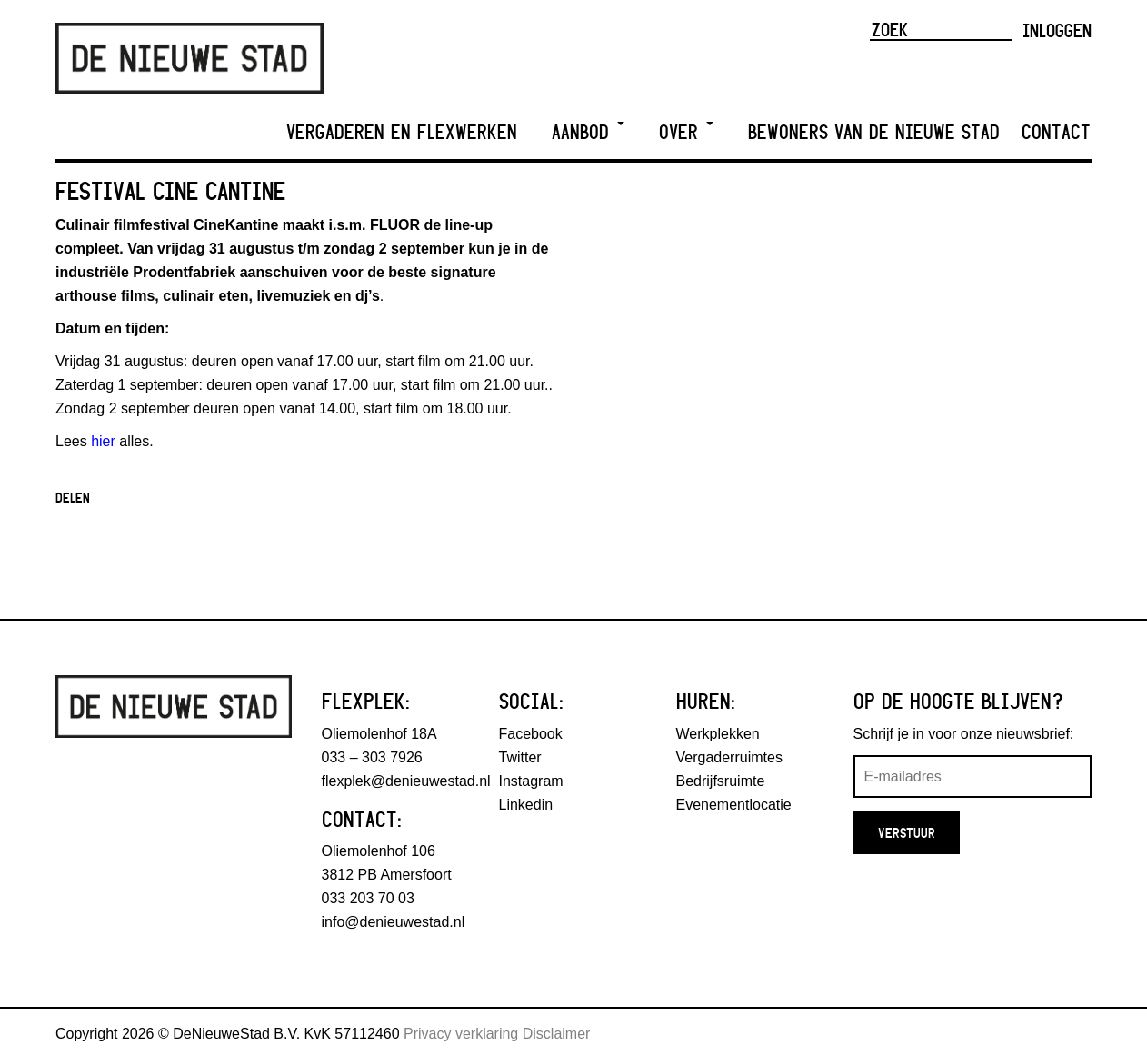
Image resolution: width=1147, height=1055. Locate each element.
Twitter (520, 757)
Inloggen (1057, 30)
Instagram (531, 781)
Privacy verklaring (461, 1033)
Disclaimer (557, 1033)
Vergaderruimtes (729, 757)
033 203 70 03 (368, 898)
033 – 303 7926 (372, 757)
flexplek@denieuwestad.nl (406, 781)
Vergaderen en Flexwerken (401, 132)
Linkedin (526, 804)
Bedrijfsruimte (720, 781)
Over (686, 132)
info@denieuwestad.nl (393, 922)
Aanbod (588, 132)
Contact (1056, 132)
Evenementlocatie (734, 804)
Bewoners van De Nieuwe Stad (874, 132)
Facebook (531, 733)
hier (103, 441)
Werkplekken (718, 733)
